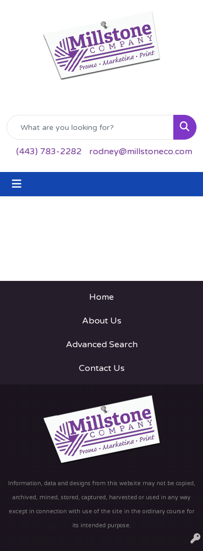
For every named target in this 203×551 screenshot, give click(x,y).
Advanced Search (102, 344)
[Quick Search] (90, 127)
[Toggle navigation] (16, 184)
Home (101, 297)
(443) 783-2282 (49, 151)
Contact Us (102, 368)
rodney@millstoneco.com (140, 151)
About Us (101, 320)
